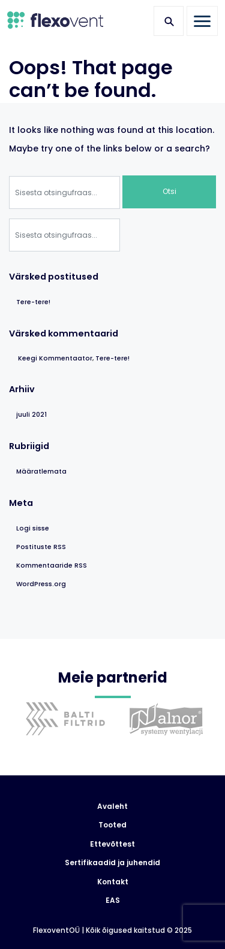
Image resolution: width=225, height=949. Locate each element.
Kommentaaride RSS (51, 565)
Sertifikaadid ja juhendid (112, 863)
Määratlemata (41, 471)
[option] (62, 727)
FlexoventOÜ (56, 930)
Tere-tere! (33, 302)
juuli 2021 (31, 414)
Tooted (112, 825)
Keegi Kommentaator (55, 358)
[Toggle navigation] (202, 21)
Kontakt (112, 882)
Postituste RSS (41, 546)
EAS (113, 900)
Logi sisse (32, 528)
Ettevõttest (112, 844)
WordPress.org (41, 584)
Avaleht (112, 806)
